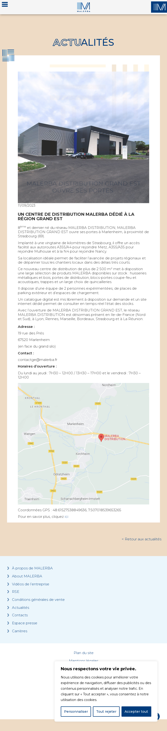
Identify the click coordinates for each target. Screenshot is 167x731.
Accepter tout (136, 711)
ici (66, 516)
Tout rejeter (106, 711)
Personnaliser (76, 711)
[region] (106, 691)
